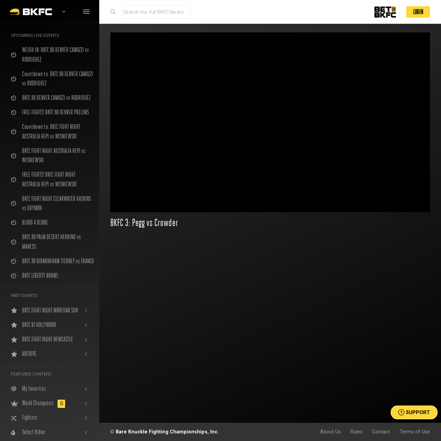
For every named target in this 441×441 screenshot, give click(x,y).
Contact (381, 431)
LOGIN (418, 12)
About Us (330, 431)
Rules (356, 431)
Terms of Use (415, 431)
